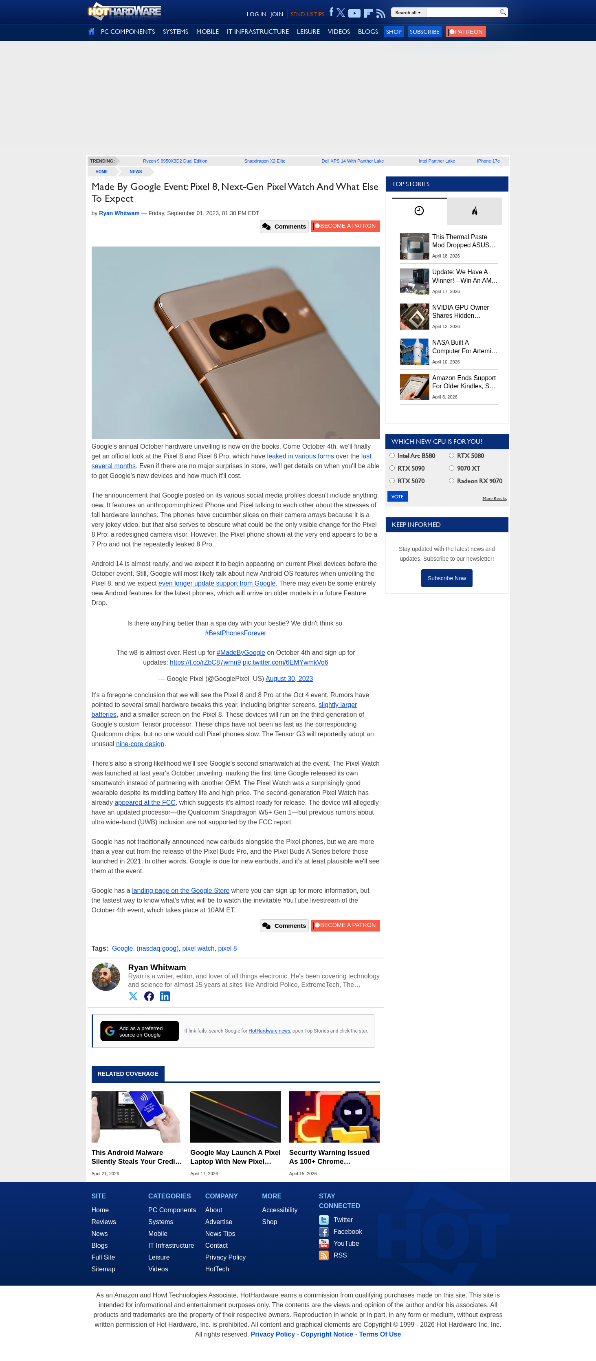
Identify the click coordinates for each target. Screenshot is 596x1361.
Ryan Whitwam (157, 967)
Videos (158, 1269)
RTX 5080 (466, 456)
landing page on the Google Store (180, 890)
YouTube (346, 1243)
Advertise (219, 1221)
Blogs (100, 1245)
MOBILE (207, 31)
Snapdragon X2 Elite (265, 161)
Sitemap (104, 1269)
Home (100, 1210)
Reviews (104, 1221)
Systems (160, 1221)
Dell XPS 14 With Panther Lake (353, 161)
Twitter (343, 1219)
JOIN (277, 14)
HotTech (217, 1269)
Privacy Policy (225, 1257)
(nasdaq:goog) (157, 948)
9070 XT (464, 468)
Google (122, 948)
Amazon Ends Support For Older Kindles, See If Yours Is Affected (464, 382)
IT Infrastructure (171, 1245)
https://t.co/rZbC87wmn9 (205, 662)
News (136, 172)
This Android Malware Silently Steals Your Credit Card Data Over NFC (135, 1157)
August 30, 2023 (289, 678)
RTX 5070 (406, 481)
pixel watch (198, 948)
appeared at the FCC (144, 802)
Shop (394, 31)
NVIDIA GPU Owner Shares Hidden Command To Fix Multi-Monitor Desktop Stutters (464, 312)
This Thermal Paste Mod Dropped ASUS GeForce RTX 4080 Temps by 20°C (460, 241)
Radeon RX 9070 (475, 481)
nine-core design (140, 743)
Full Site (103, 1257)
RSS (340, 1255)
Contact (216, 1245)
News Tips (220, 1233)
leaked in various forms (300, 456)
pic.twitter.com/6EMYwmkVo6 (285, 662)
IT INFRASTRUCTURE (258, 31)
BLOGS (368, 31)
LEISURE (308, 31)
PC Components (172, 1210)
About (213, 1210)
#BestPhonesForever (235, 633)
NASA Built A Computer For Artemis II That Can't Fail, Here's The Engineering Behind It (463, 347)
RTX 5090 (406, 468)
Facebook (348, 1231)
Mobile (157, 1233)
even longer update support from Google (216, 583)
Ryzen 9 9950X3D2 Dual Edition (175, 161)
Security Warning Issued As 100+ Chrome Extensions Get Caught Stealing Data (329, 1157)
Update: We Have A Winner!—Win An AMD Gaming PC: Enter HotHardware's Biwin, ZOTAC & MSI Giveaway (464, 277)
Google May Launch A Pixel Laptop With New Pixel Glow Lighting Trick (235, 1157)
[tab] (419, 211)
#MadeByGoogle (241, 652)
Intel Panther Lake (437, 161)
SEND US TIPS (307, 14)
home (102, 172)
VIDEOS (339, 31)
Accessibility (279, 1210)
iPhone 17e (488, 161)
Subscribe (425, 31)
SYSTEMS (175, 31)
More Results (495, 498)
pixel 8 (227, 948)
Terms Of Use (380, 1334)
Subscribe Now (447, 578)
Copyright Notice (327, 1334)
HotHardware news (269, 1031)
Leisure (158, 1257)
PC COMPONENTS (128, 31)
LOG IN (256, 14)
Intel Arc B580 (412, 456)
